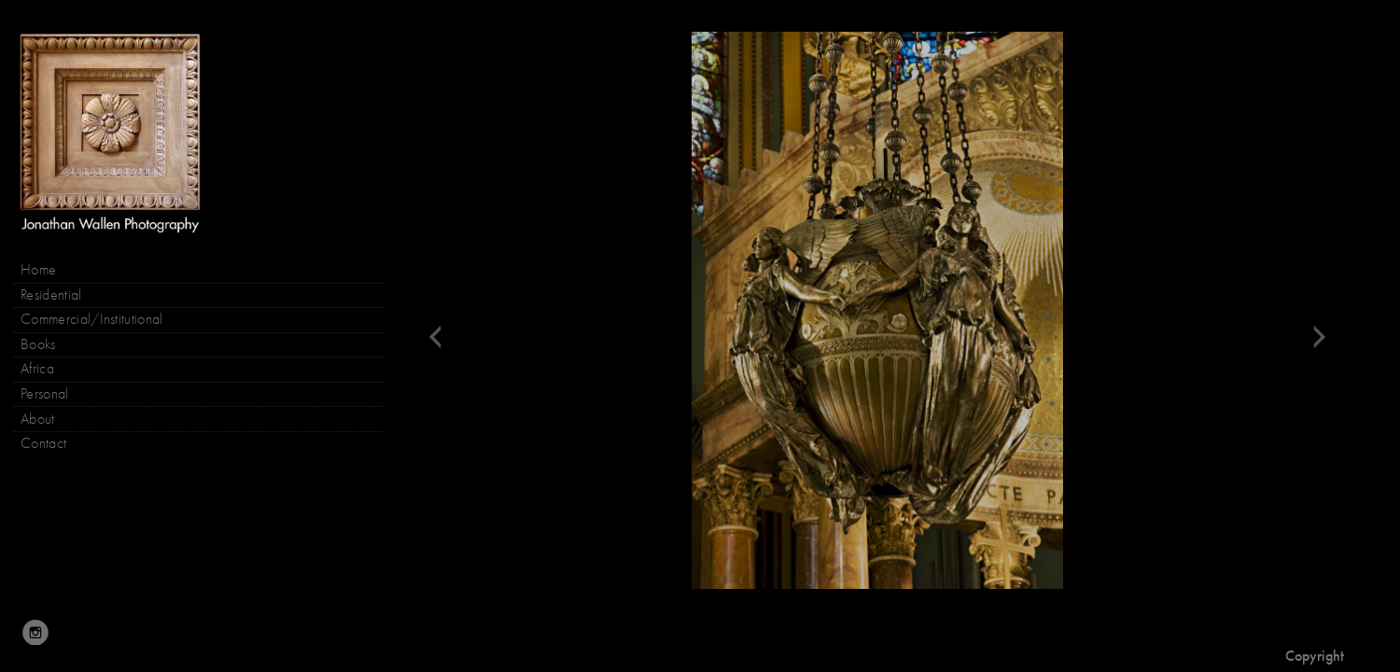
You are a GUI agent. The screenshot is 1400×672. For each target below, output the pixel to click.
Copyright (1314, 656)
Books (48, 345)
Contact (43, 443)
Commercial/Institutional (92, 319)
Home (38, 269)
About (38, 419)
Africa (37, 368)
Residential (51, 295)
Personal (45, 393)
